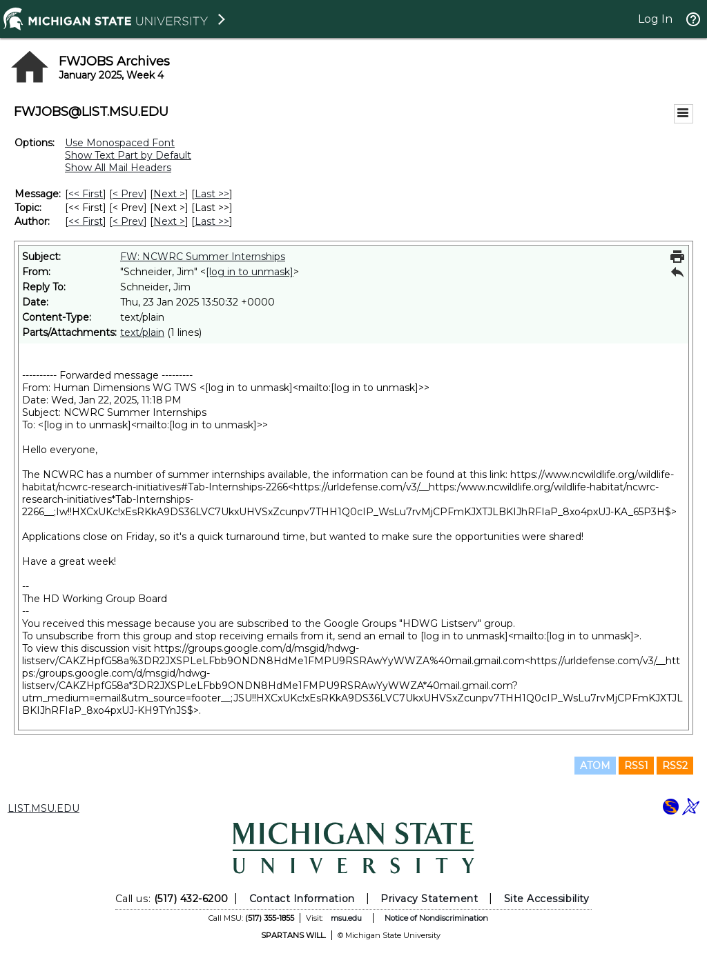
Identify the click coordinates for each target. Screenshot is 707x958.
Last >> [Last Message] (212, 194)
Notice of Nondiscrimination (436, 918)
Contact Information (302, 898)
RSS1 (636, 765)
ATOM (595, 765)
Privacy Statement (429, 898)
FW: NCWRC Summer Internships (202, 256)
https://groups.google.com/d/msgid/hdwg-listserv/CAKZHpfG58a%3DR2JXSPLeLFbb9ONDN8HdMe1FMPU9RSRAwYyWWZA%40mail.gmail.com (273, 654)
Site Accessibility (547, 898)
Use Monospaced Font (120, 143)
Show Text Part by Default (128, 155)
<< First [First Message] (85, 194)
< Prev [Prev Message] (128, 194)
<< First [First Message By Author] (85, 221)
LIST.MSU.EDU (43, 808)
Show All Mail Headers (118, 167)
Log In (655, 19)
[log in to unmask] (249, 272)
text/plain (142, 332)
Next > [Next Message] (169, 194)
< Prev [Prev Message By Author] (128, 221)
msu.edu (346, 918)
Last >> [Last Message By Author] (212, 221)
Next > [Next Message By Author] (169, 221)
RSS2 (675, 765)
